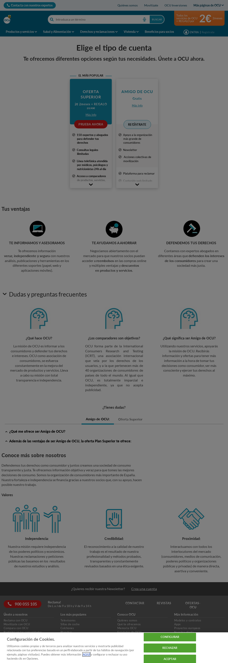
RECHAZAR (169, 647)
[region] (114, 647)
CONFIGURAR (170, 637)
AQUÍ (86, 654)
